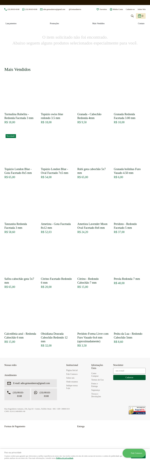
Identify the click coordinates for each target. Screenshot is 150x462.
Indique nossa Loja (72, 386)
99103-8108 (13, 9)
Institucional (72, 365)
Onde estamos (72, 382)
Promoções (54, 23)
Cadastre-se (130, 9)
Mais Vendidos (98, 23)
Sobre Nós (142, 9)
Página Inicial (72, 370)
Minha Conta (118, 9)
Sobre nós (70, 378)
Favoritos (103, 9)
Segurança (95, 390)
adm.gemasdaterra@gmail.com (54, 9)
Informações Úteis (97, 366)
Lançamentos (11, 23)
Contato (141, 23)
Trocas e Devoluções (96, 395)
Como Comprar (95, 374)
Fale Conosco (72, 374)
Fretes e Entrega (94, 385)
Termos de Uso (97, 380)
